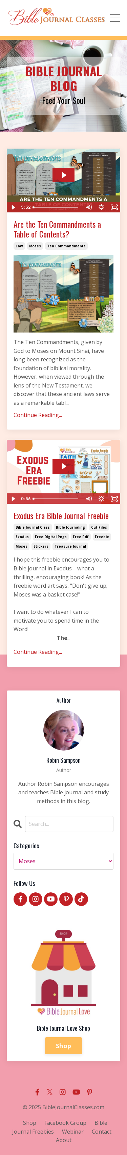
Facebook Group (65, 1122)
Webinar (73, 1131)
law (19, 246)
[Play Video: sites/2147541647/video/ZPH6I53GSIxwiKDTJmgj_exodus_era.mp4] (63, 466)
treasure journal (70, 546)
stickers (41, 546)
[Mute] (88, 207)
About (63, 1140)
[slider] (56, 207)
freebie (102, 536)
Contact (101, 1131)
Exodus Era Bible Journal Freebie (61, 515)
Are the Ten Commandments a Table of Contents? (57, 229)
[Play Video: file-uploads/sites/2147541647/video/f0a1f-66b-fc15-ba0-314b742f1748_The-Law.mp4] (63, 175)
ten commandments (66, 246)
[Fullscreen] (114, 207)
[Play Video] (12, 207)
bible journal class (33, 527)
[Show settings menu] (101, 207)
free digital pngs (51, 536)
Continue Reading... (38, 415)
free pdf (81, 536)
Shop (63, 1046)
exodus (22, 536)
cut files (99, 527)
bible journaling (70, 527)
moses (35, 246)
